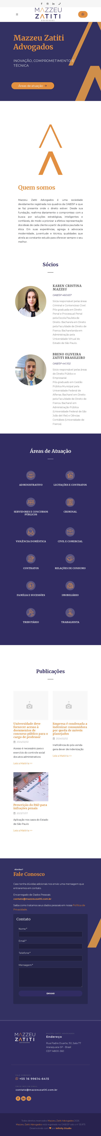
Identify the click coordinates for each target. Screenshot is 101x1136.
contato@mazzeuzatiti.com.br (36, 1089)
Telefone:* (25, 953)
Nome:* (23, 929)
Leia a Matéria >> (22, 763)
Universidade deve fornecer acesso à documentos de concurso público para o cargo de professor (30, 730)
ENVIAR (51, 993)
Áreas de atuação (32, 85)
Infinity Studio (63, 1128)
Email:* (22, 941)
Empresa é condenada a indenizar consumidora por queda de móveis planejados (70, 728)
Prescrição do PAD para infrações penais (30, 806)
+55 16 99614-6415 (32, 1079)
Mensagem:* (26, 965)
